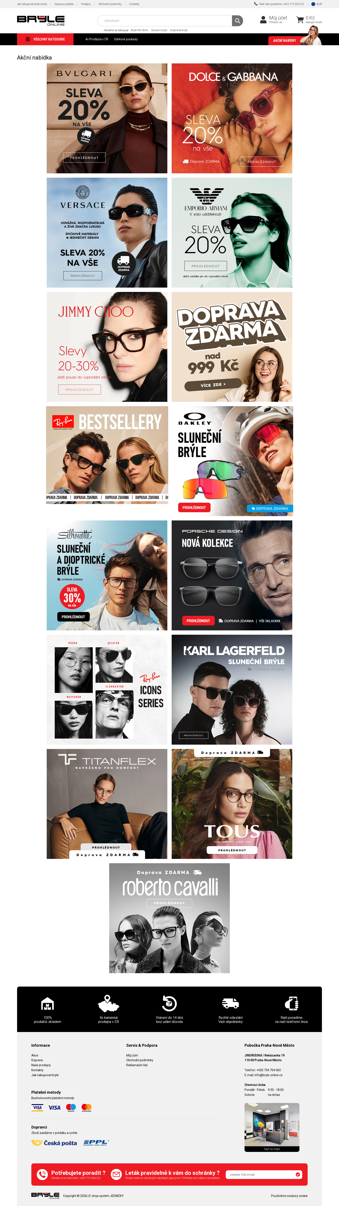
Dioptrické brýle (178, 30)
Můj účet (278, 18)
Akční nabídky (295, 40)
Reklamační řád (136, 1065)
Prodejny (86, 4)
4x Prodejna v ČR (96, 39)
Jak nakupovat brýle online (32, 4)
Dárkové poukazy (126, 39)
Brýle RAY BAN (139, 30)
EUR (319, 4)
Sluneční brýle (159, 30)
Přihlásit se (275, 22)
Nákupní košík (314, 22)
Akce (34, 1055)
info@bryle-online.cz (268, 1075)
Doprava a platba (64, 4)
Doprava (37, 1060)
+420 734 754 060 (268, 1070)
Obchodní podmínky (110, 4)
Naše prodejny (41, 1065)
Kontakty (134, 4)
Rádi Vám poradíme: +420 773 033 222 (279, 4)
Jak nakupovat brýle (45, 1075)
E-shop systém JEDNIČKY (106, 1196)
